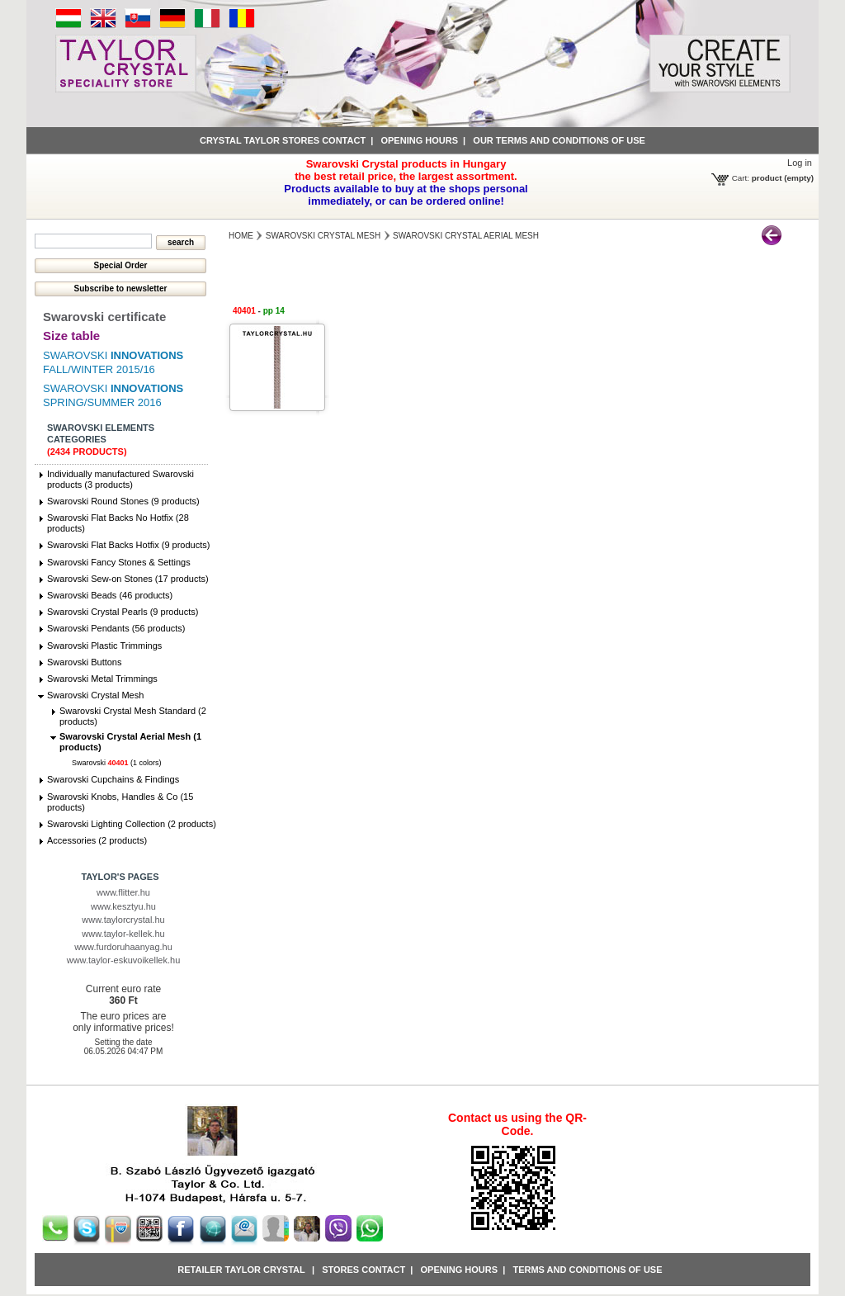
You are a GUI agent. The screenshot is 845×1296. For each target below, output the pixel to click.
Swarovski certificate (104, 317)
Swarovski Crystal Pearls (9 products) (122, 612)
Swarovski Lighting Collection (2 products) (131, 824)
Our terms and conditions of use (559, 140)
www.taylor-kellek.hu (123, 934)
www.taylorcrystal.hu (123, 920)
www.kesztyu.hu (123, 906)
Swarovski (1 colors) (117, 763)
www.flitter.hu (123, 892)
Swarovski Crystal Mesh (95, 695)
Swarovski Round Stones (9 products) (123, 501)
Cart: (740, 177)
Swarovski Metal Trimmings (102, 678)
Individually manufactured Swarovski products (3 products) (120, 479)
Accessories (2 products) (97, 840)
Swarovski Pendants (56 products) (116, 628)
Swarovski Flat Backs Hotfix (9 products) (128, 545)
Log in (799, 163)
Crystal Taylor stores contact (283, 140)
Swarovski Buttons (84, 662)
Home (241, 235)
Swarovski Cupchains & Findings (113, 779)
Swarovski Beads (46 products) (109, 595)
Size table (71, 336)
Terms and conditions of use (587, 1270)
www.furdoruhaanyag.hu (123, 947)
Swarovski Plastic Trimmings (104, 645)
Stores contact (363, 1270)
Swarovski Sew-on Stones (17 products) (128, 579)
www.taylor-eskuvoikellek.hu (124, 960)
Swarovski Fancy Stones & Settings (119, 562)
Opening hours (419, 140)
